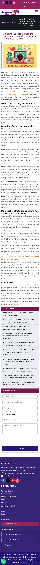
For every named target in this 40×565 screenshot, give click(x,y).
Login (23, 6)
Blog (12, 22)
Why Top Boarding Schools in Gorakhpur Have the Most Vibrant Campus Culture (18, 377)
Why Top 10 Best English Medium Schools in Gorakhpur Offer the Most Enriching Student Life (19, 352)
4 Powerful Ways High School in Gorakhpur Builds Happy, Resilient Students (19, 384)
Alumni (3, 502)
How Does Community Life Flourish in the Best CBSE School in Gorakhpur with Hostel (20, 370)
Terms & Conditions (8, 491)
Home (4, 22)
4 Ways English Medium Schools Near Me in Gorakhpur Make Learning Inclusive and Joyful (18, 361)
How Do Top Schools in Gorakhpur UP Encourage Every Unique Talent (17, 328)
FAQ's (3, 499)
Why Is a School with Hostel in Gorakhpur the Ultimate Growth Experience (18, 321)
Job (2, 517)
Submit (20, 448)
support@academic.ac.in (12, 476)
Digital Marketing (25, 560)
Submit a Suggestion (8, 497)
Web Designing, (13, 560)
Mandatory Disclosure (29, 2)
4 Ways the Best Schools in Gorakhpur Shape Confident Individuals (19, 314)
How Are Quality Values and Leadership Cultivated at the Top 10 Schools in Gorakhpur (17, 336)
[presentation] (15, 439)
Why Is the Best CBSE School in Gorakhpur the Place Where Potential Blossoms (19, 344)
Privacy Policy (6, 494)
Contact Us (5, 520)
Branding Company (20, 562)
